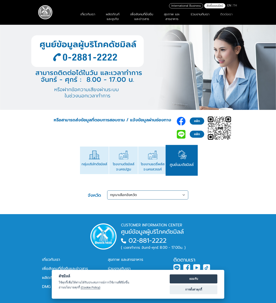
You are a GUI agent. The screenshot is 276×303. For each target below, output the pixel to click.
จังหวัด (94, 195)
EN (229, 5)
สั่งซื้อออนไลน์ (215, 6)
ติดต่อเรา (226, 14)
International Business (186, 6)
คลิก (197, 121)
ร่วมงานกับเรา (200, 14)
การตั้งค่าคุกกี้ (193, 289)
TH (235, 5)
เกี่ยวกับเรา (87, 14)
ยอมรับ (193, 278)
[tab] (94, 160)
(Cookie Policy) (90, 287)
